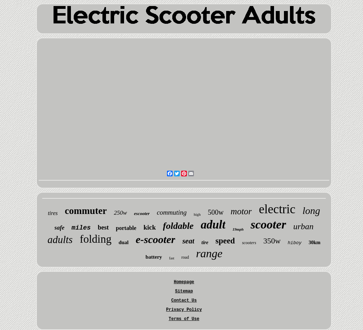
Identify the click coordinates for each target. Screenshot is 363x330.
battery (153, 257)
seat (188, 241)
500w (215, 212)
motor (241, 211)
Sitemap (184, 291)
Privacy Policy (184, 309)
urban (303, 226)
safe (60, 227)
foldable (178, 226)
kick (150, 227)
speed (225, 240)
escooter (142, 213)
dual (123, 242)
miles (81, 227)
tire (204, 242)
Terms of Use (184, 319)
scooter (268, 224)
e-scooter (155, 239)
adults (60, 239)
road (185, 257)
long (311, 210)
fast (171, 258)
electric (277, 209)
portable (126, 228)
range (209, 253)
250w (120, 212)
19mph (238, 229)
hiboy (295, 243)
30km (314, 242)
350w (272, 240)
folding (96, 239)
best (103, 227)
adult (213, 224)
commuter (86, 210)
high (197, 214)
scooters (249, 242)
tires (53, 213)
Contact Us (184, 300)
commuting (171, 212)
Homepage (184, 282)
